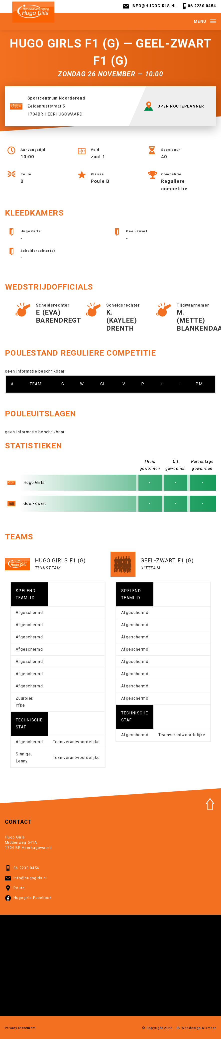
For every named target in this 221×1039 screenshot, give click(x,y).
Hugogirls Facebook (28, 900)
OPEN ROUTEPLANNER (175, 108)
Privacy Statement (20, 1029)
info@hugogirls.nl (149, 7)
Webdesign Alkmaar (198, 1029)
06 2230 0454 (199, 7)
